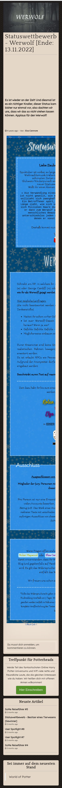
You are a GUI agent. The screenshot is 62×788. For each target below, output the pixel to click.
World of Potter (20, 777)
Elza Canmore (31, 130)
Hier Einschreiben (31, 689)
